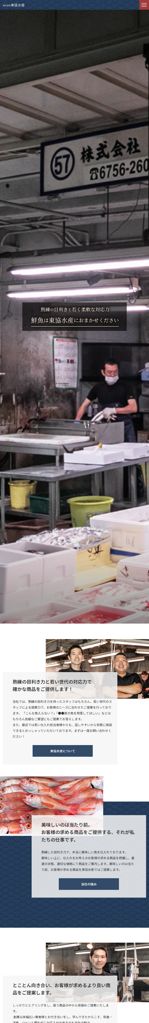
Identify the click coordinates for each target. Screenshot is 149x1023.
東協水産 (14, 4)
